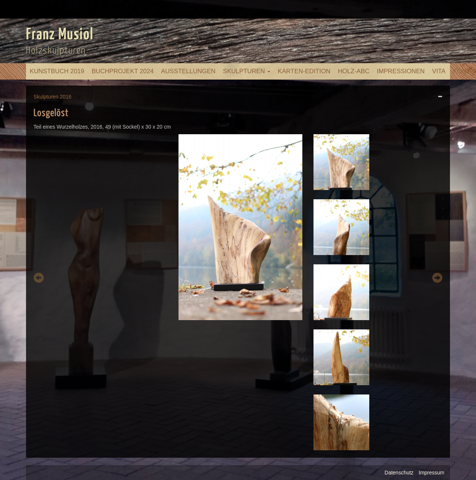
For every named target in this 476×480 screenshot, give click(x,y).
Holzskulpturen (56, 50)
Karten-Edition (304, 71)
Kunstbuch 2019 (57, 71)
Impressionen (401, 71)
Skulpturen (246, 71)
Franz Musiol (60, 35)
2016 (65, 97)
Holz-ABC (353, 71)
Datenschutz (399, 473)
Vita (439, 71)
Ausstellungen (188, 71)
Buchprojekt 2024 (122, 71)
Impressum (431, 473)
